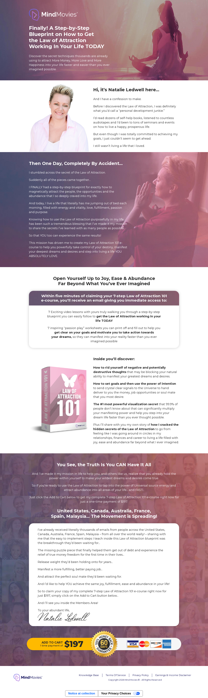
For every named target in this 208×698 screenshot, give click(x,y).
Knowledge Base (89, 675)
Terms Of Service (116, 675)
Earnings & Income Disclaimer (173, 675)
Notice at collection (81, 693)
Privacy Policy (140, 675)
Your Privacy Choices (116, 693)
